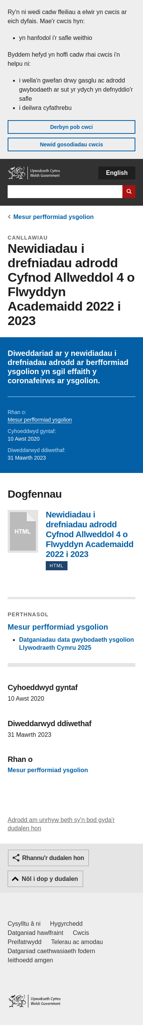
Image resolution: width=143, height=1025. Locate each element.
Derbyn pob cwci (71, 127)
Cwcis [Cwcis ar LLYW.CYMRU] (81, 933)
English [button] (117, 173)
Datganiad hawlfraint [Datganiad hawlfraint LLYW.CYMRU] (35, 933)
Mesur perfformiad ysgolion (53, 217)
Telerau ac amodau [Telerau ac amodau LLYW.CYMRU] (77, 942)
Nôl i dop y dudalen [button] (50, 879)
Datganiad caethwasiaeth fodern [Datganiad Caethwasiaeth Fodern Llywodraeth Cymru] (51, 951)
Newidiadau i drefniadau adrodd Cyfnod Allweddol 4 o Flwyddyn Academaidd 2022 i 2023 (23, 531)
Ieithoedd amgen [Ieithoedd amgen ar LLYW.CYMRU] (30, 960)
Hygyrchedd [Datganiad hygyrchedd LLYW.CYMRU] (66, 923)
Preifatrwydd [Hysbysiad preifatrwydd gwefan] (25, 942)
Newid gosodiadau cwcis (71, 144)
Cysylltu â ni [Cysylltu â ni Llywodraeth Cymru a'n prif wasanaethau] (24, 923)
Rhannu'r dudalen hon (53, 858)
